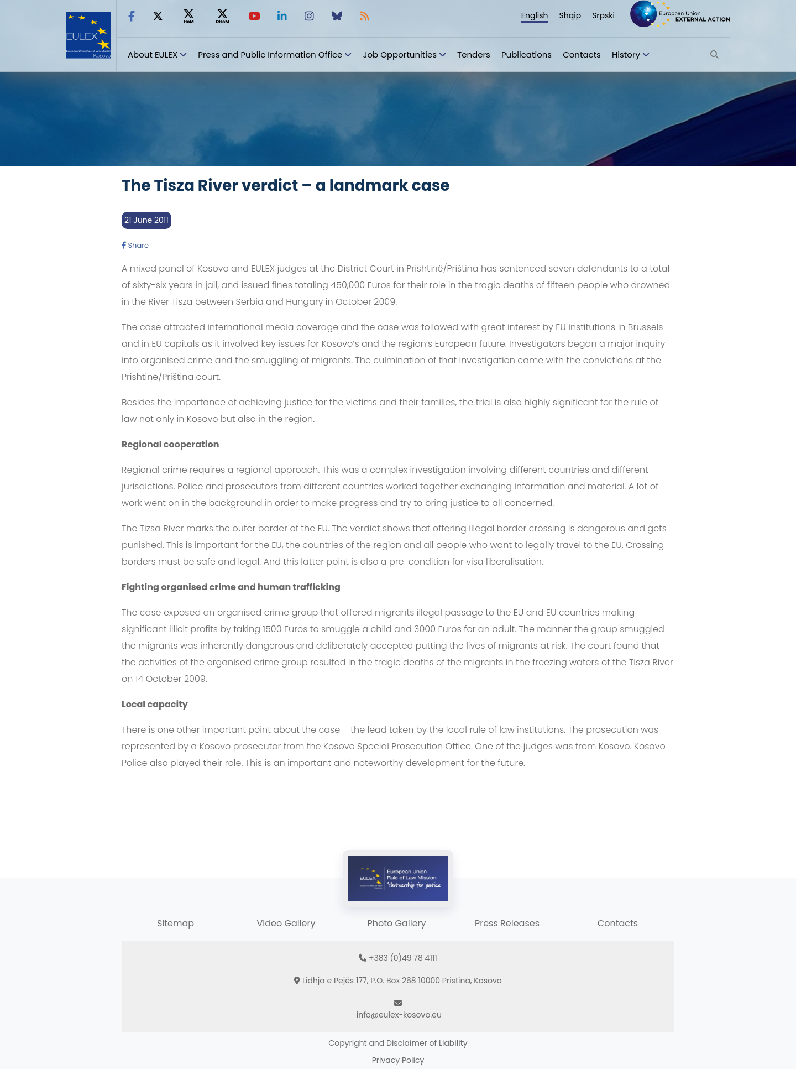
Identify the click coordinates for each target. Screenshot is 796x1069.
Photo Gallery (396, 923)
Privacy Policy (398, 1060)
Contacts (582, 54)
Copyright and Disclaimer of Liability (397, 1043)
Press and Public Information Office (270, 54)
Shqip (570, 15)
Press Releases (507, 923)
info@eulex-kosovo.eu (399, 1014)
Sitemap (175, 923)
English (534, 15)
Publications (526, 54)
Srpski (603, 15)
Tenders (473, 54)
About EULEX (152, 54)
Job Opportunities (400, 54)
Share (135, 245)
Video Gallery (285, 923)
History (626, 54)
